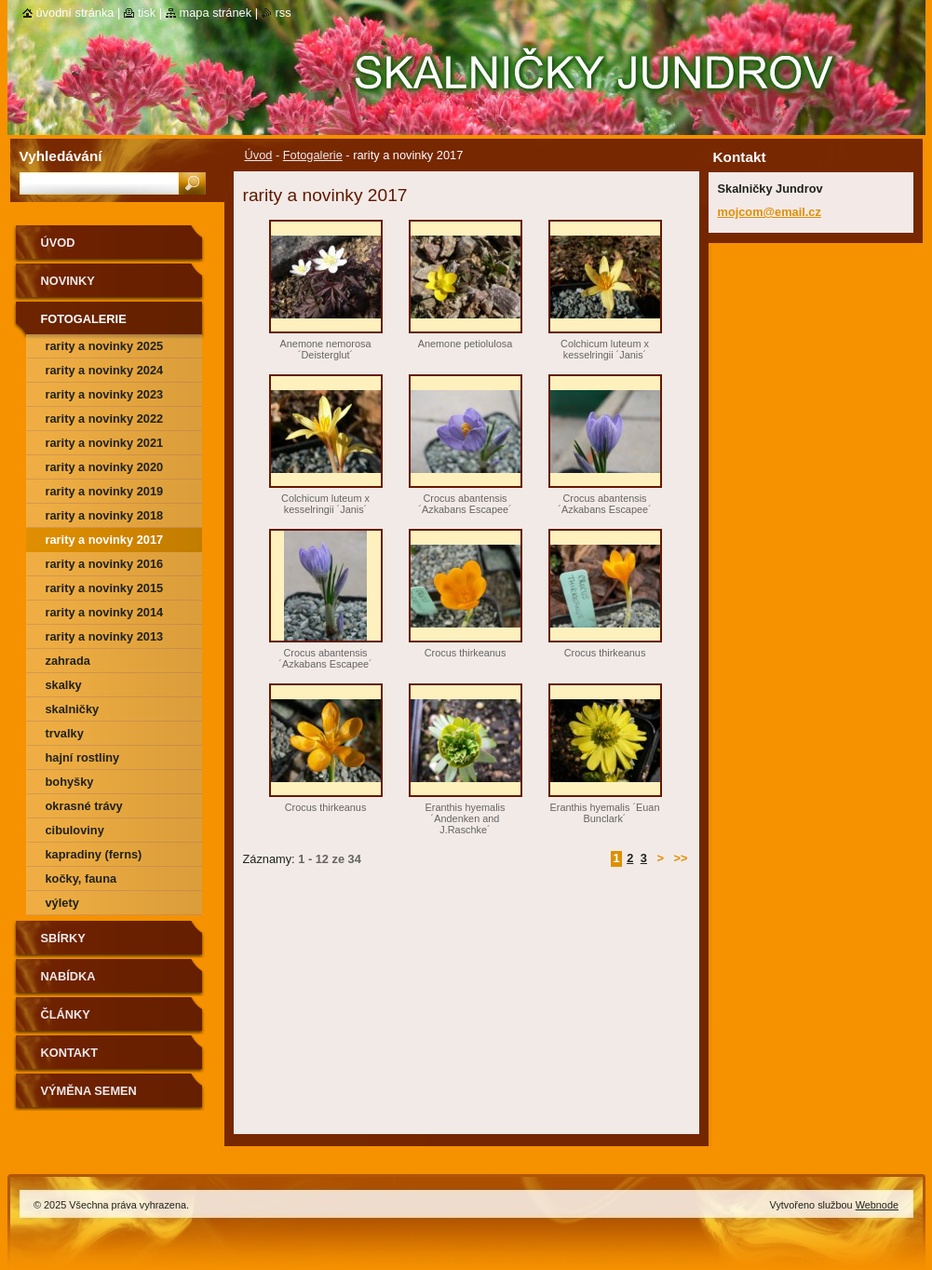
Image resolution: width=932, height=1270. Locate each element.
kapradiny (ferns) (94, 854)
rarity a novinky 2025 (105, 346)
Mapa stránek (216, 13)
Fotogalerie (313, 155)
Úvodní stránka (75, 13)
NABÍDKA (68, 976)
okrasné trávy (84, 806)
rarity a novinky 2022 (105, 419)
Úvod (259, 155)
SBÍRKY (63, 938)
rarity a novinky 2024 (105, 370)
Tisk (146, 13)
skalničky (73, 709)
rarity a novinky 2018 (105, 515)
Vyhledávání (61, 156)
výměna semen (89, 1091)
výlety (62, 903)
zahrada (68, 661)
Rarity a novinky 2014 (105, 612)
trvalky (65, 733)
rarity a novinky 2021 (105, 443)
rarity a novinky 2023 (105, 394)
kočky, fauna (81, 878)
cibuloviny (75, 830)
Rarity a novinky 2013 (105, 636)
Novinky (68, 281)
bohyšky (70, 782)
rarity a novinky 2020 (105, 467)
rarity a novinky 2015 (105, 588)
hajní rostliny (83, 757)
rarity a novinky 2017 (105, 540)
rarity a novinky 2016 (105, 564)
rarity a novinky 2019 (105, 491)
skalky (64, 685)
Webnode (877, 1204)
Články (65, 1014)
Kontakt (70, 1053)
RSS (283, 13)
